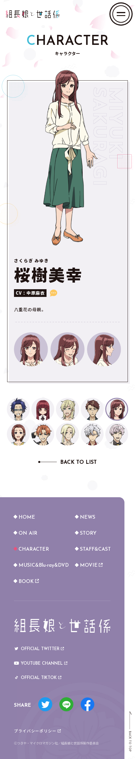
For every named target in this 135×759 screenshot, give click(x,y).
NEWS (87, 517)
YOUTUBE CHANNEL (40, 664)
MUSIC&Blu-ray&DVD (43, 565)
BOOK (29, 581)
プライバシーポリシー (37, 731)
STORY (88, 533)
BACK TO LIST (78, 462)
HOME (27, 517)
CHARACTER (34, 549)
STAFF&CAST (95, 549)
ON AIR (28, 533)
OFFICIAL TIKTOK (37, 678)
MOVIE (91, 565)
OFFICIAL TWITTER (39, 649)
